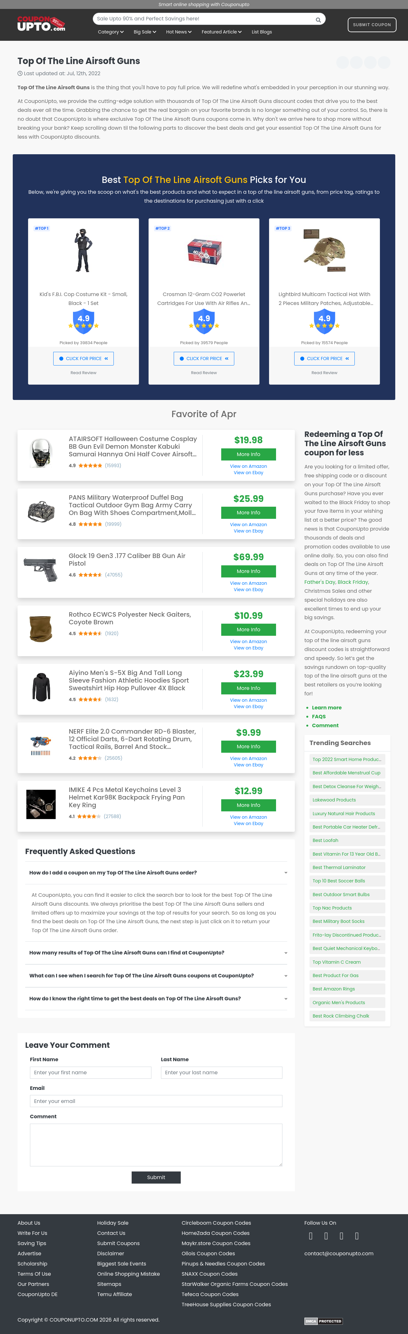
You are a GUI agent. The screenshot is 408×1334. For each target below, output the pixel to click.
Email (37, 1088)
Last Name (175, 1059)
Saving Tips (32, 1243)
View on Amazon (248, 466)
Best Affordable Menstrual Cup (347, 773)
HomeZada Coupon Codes (216, 1233)
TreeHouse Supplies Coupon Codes (226, 1304)
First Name (44, 1059)
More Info (248, 454)
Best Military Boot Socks (339, 921)
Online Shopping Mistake (128, 1274)
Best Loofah (325, 840)
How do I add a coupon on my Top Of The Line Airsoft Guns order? (113, 872)
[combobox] (209, 19)
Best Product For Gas (336, 975)
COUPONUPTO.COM (73, 1319)
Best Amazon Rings (334, 989)
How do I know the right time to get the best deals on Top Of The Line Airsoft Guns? (135, 998)
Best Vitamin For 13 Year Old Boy (348, 854)
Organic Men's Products (339, 1002)
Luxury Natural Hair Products (344, 813)
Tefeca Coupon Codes (210, 1294)
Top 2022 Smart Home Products (348, 759)
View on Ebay (248, 472)
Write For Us (32, 1233)
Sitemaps (109, 1284)
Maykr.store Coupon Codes (216, 1243)
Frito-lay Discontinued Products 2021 (353, 935)
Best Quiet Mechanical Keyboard (349, 948)
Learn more (327, 707)
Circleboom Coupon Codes (216, 1223)
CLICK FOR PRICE (83, 358)
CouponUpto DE (38, 1294)
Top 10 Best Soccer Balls (339, 881)
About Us (29, 1223)
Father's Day (319, 582)
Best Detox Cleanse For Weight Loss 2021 (357, 786)
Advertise (29, 1253)
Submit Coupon (372, 26)
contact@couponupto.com (339, 1253)
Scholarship (32, 1263)
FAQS (319, 716)
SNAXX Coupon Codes (210, 1274)
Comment (43, 1116)
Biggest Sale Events (121, 1263)
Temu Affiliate (114, 1294)
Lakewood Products (334, 800)
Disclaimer (110, 1253)
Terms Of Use (34, 1274)
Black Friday (353, 582)
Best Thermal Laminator (339, 867)
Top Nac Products (332, 908)
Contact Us (111, 1233)
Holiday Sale (112, 1223)
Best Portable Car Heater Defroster (351, 827)
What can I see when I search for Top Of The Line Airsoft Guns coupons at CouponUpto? (141, 975)
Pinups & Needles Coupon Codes (223, 1263)
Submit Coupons (118, 1243)
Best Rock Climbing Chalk (341, 1016)
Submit (156, 1177)
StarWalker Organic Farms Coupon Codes (235, 1284)
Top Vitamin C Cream (337, 962)
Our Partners (33, 1284)
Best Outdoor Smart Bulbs (341, 894)
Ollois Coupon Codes (208, 1253)
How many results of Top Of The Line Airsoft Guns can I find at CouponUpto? (126, 952)
